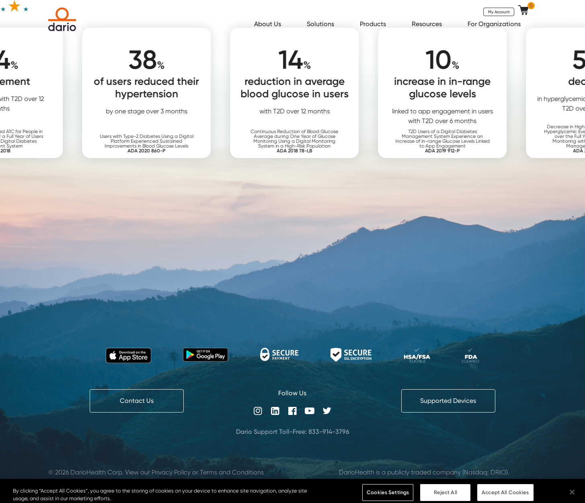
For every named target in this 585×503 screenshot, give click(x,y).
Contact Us (137, 400)
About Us (268, 24)
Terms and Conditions (232, 472)
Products (374, 24)
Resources (427, 24)
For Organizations (495, 24)
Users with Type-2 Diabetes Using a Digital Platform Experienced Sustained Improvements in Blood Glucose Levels (157, 143)
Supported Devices (448, 400)
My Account (499, 11)
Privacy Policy (171, 472)
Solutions (321, 24)
